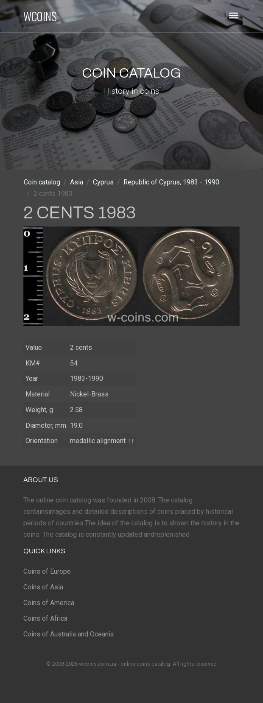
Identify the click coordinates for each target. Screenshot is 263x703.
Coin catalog (42, 182)
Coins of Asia (43, 587)
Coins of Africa (45, 618)
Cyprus (103, 182)
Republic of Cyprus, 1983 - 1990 (171, 182)
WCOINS (40, 16)
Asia (76, 182)
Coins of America (48, 603)
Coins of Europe (47, 571)
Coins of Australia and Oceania (68, 634)
